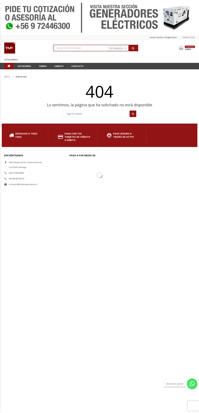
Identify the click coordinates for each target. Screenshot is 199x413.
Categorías (24, 66)
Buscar (133, 48)
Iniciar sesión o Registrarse (163, 37)
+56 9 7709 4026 (16, 172)
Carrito (59, 66)
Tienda (43, 66)
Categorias (11, 59)
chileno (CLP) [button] (188, 37)
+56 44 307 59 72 (16, 178)
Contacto (77, 66)
